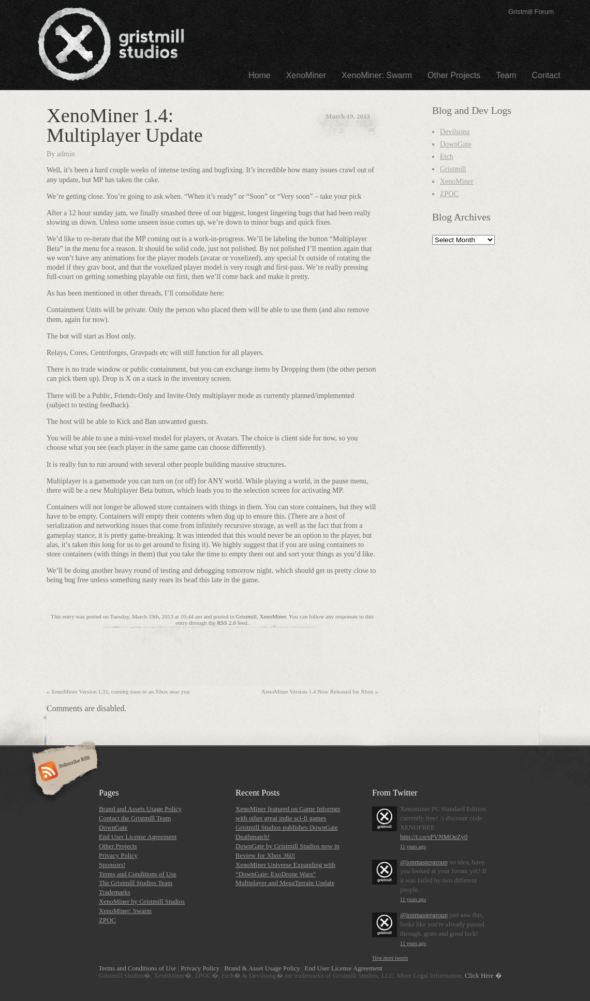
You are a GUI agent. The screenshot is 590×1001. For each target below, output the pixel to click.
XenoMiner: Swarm (377, 75)
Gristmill (246, 616)
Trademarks (114, 892)
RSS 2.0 (226, 623)
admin (66, 154)
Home (259, 75)
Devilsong (455, 132)
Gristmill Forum (531, 12)
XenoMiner (306, 75)
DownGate (455, 144)
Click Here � (483, 975)
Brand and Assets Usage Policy (140, 809)
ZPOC (449, 194)
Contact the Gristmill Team (135, 818)
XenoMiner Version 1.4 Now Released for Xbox (319, 691)
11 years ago (413, 846)
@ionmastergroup (424, 862)
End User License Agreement (137, 837)
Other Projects (453, 75)
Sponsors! (112, 864)
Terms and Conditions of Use (137, 874)
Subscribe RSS (63, 772)
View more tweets (390, 958)
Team (506, 75)
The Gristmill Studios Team (135, 883)
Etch (446, 156)
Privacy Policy (118, 855)
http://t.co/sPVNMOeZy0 (433, 837)
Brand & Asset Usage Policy (262, 968)
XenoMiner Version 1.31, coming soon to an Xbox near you (118, 691)
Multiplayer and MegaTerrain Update (284, 883)
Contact (546, 75)
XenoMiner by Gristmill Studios (142, 901)
